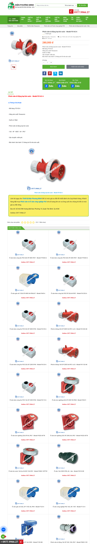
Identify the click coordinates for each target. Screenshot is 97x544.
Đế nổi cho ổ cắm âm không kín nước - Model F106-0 (32, 398)
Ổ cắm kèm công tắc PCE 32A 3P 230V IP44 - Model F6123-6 (32, 274)
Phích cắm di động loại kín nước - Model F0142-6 (48, 192)
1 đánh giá (48, 33)
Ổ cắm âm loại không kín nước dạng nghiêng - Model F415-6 (81, 423)
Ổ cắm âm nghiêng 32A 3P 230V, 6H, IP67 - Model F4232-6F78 (32, 299)
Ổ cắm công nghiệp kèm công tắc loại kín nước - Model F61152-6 (48, 374)
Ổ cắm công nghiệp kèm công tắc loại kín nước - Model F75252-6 (32, 374)
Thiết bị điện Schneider (57, 500)
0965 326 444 (23, 511)
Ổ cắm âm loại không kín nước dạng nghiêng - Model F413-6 (32, 448)
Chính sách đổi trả (77, 508)
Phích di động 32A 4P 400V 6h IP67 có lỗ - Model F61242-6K (15, 274)
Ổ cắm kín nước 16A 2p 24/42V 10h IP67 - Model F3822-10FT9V (48, 299)
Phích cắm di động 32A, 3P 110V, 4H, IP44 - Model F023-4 (16, 349)
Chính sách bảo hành (78, 505)
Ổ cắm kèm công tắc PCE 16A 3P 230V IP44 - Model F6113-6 (65, 274)
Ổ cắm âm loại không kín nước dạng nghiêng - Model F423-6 (65, 423)
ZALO (3, 529)
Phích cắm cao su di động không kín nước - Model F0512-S (81, 398)
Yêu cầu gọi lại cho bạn (57, 489)
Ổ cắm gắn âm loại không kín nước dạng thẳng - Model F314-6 (32, 473)
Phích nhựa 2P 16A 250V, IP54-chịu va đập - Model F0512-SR (65, 324)
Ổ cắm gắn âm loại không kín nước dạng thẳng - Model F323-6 (81, 448)
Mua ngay (53, 67)
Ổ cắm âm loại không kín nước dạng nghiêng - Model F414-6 (15, 448)
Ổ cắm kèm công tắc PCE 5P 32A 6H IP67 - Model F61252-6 (65, 250)
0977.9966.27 (49, 83)
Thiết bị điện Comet (56, 516)
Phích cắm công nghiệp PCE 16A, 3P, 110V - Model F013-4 (48, 349)
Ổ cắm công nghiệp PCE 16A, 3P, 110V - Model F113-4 (15, 324)
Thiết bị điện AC (55, 514)
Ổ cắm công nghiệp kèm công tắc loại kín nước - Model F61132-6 (65, 374)
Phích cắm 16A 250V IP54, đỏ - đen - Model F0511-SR (81, 324)
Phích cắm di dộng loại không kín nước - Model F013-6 (32, 349)
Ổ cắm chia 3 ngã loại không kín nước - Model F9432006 (16, 398)
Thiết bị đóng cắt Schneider (58, 503)
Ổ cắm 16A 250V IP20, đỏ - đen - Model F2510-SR (65, 299)
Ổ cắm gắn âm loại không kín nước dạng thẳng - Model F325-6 (48, 448)
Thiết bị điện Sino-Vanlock (58, 519)
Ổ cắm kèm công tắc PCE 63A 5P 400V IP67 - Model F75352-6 (16, 250)
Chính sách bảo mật (78, 510)
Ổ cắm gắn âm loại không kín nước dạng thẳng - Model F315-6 (15, 473)
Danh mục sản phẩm (13, 19)
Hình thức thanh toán (78, 502)
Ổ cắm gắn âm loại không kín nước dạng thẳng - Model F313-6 (48, 473)
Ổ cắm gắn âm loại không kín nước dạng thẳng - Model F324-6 (64, 448)
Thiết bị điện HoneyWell (57, 522)
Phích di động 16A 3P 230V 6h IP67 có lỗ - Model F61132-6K (48, 274)
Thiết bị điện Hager (56, 508)
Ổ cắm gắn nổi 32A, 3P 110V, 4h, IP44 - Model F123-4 (81, 299)
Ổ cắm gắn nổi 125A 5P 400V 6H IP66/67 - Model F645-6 (48, 250)
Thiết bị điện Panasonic (57, 505)
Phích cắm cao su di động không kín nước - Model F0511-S (15, 423)
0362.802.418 (75, 83)
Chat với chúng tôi (79, 487)
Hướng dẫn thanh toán (57, 486)
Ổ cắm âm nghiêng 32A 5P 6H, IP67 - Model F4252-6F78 (16, 299)
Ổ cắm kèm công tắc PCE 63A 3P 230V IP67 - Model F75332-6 (32, 250)
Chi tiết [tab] (10, 92)
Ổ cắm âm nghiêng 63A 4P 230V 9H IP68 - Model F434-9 (81, 274)
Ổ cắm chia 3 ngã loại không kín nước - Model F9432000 (81, 374)
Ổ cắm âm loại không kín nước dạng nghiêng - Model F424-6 (48, 423)
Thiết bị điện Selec (56, 511)
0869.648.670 (62, 83)
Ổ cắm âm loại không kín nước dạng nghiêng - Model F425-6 (32, 423)
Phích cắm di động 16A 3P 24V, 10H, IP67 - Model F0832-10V (49, 324)
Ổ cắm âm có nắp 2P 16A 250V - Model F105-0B (32, 324)
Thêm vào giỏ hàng (77, 67)
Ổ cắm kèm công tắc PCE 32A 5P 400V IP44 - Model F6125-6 (81, 250)
